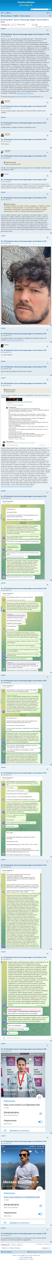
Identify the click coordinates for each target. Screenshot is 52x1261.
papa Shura (7, 150)
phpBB (22, 1255)
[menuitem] (9, 13)
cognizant (3, 28)
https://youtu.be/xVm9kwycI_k (25, 93)
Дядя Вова (7, 100)
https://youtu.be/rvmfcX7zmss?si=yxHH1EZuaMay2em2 (17, 486)
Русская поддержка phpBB (26, 1257)
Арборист (3, 361)
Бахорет (7, 174)
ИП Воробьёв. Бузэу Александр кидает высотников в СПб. (24, 21)
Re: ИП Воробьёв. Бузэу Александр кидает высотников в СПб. (24, 106)
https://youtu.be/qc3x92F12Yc (15, 340)
